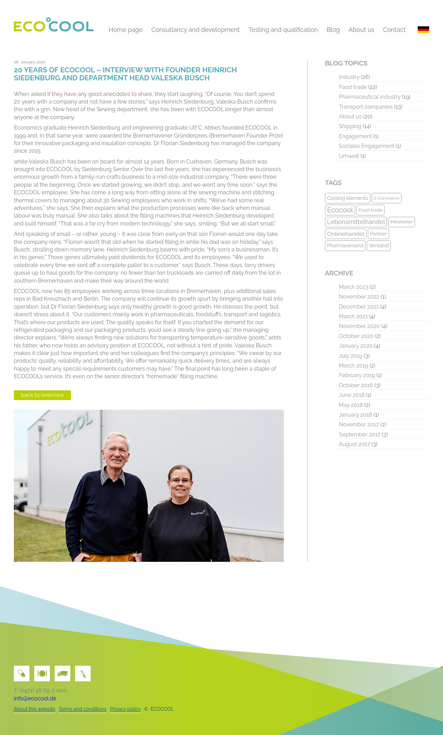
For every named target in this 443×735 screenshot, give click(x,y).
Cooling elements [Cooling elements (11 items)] (347, 198)
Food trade (353, 87)
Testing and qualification (283, 29)
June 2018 (351, 395)
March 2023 (353, 287)
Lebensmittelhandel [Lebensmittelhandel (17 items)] (356, 221)
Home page (126, 29)
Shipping (350, 126)
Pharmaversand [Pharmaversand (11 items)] (345, 245)
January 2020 (356, 346)
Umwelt (349, 156)
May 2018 (351, 405)
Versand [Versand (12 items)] (379, 245)
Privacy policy (125, 709)
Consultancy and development (195, 29)
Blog (333, 29)
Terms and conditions (82, 709)
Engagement (355, 136)
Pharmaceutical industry (369, 97)
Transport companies (366, 107)
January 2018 (355, 414)
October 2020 (356, 336)
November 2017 (359, 424)
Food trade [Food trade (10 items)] (371, 210)
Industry (349, 77)
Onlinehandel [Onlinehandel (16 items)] (345, 233)
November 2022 (359, 296)
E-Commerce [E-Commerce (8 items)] (386, 198)
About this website (34, 709)
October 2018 (356, 385)
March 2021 (353, 316)
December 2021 (359, 306)
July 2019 (350, 356)
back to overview (42, 395)
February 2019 (357, 375)
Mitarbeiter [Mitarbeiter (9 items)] (401, 221)
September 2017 (359, 434)
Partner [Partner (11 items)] (378, 234)
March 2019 (353, 365)
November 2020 (359, 326)
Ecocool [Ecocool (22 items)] (340, 210)
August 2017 (354, 444)
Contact (394, 29)
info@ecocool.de (35, 698)
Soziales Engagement (366, 146)
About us (361, 29)
